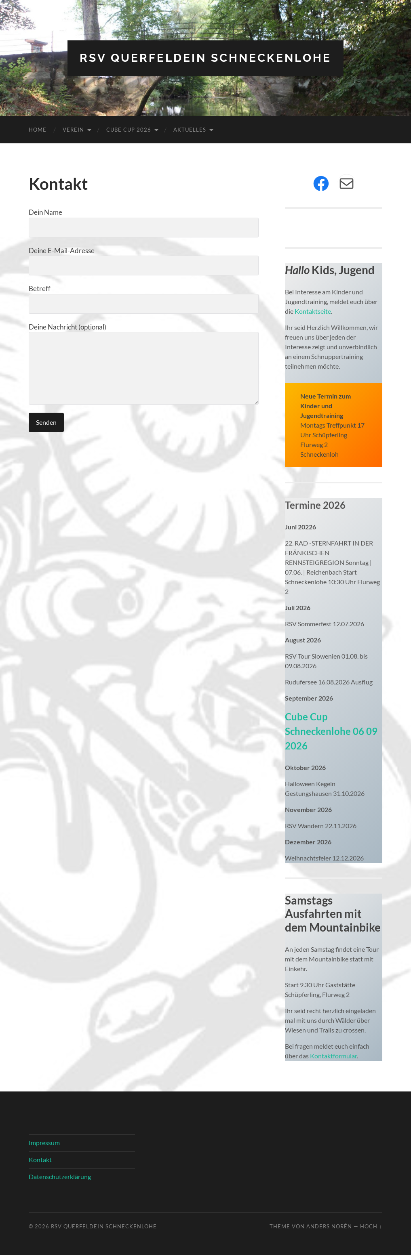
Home (37, 129)
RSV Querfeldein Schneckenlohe (205, 58)
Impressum (44, 1142)
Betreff (143, 299)
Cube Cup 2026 (128, 129)
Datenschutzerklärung (60, 1176)
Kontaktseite (312, 311)
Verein (73, 129)
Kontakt (40, 1159)
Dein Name (143, 222)
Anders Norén (329, 1226)
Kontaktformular (333, 1056)
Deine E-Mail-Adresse (143, 261)
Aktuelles (189, 129)
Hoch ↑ (371, 1226)
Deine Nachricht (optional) (143, 364)
